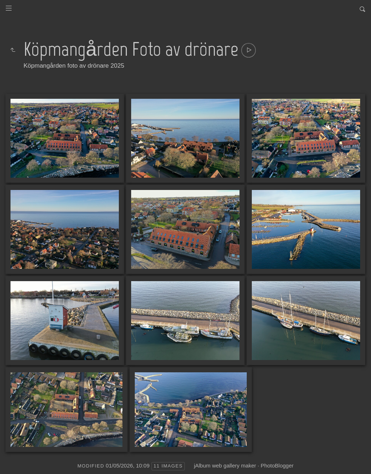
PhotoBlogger (276, 465)
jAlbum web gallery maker (225, 465)
